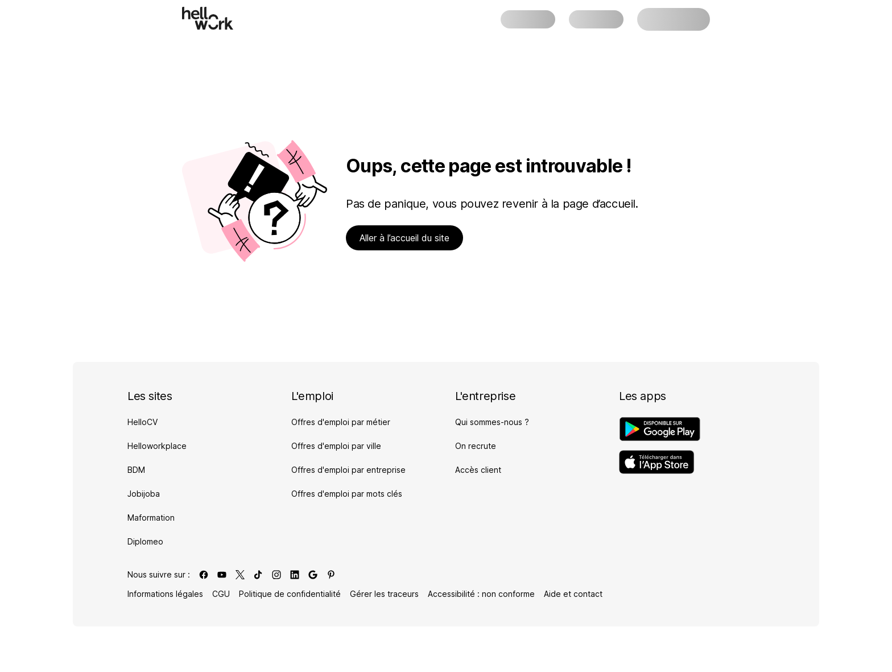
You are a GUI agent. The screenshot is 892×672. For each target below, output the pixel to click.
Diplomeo (145, 541)
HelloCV (142, 422)
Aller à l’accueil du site (404, 238)
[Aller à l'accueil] (207, 18)
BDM (136, 470)
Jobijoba (143, 493)
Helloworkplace (157, 446)
